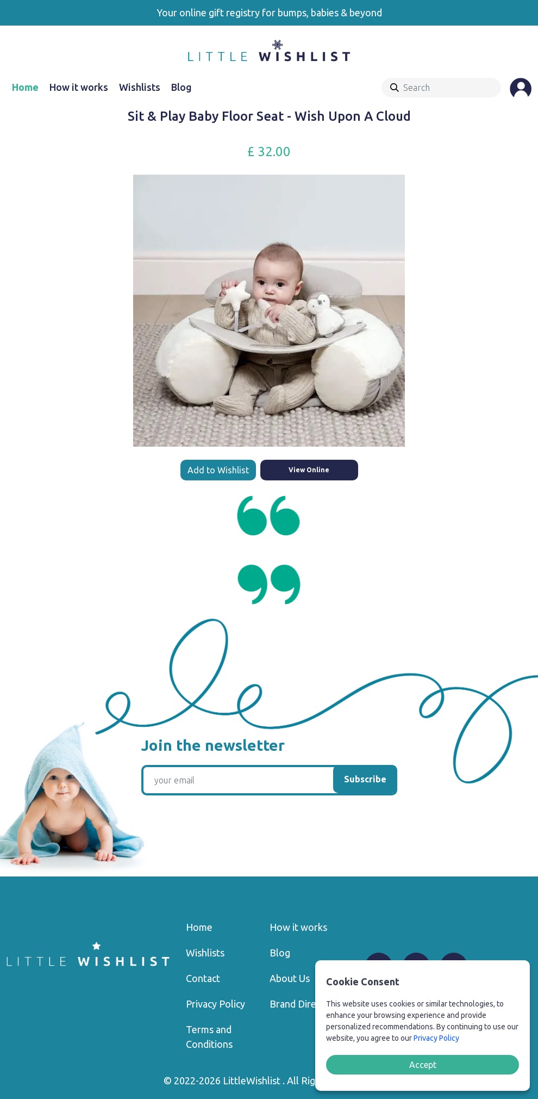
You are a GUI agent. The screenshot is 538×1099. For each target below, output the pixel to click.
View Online (309, 469)
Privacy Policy (215, 1003)
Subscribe (365, 779)
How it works (78, 87)
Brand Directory (304, 1003)
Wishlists (139, 87)
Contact (203, 978)
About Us (290, 978)
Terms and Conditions (209, 1036)
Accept (422, 1065)
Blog (181, 87)
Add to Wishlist (218, 470)
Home (25, 87)
